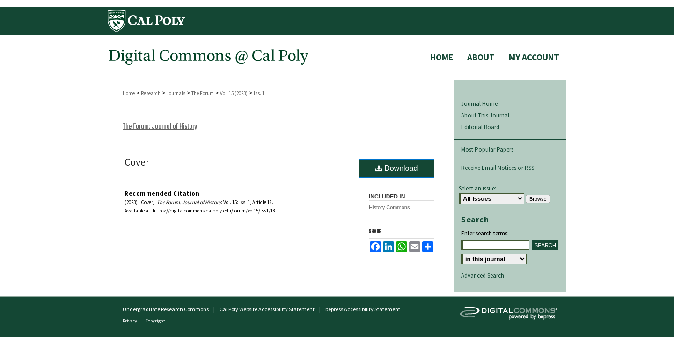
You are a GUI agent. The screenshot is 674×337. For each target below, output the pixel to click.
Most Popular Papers (487, 150)
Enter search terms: (485, 233)
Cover (137, 161)
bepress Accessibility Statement (362, 309)
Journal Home (479, 104)
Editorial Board (480, 127)
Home (129, 93)
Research (151, 93)
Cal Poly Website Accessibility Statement (267, 309)
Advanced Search (482, 275)
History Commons (389, 207)
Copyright (155, 321)
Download (396, 168)
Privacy (130, 321)
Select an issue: (477, 188)
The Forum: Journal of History (160, 127)
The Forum (202, 93)
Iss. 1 (259, 93)
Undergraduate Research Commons (166, 309)
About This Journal (485, 115)
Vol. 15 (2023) (234, 93)
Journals (176, 93)
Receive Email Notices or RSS (497, 168)
